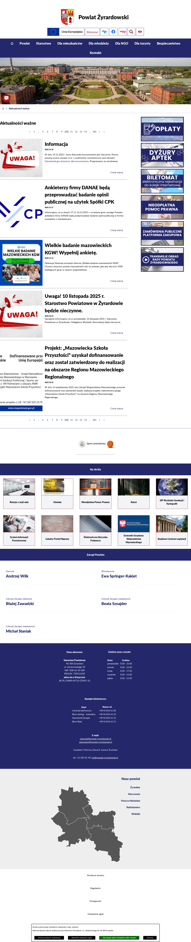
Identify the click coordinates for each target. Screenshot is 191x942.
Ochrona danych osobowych (49, 938)
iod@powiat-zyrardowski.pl (105, 753)
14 (85, 127)
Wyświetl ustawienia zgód (81, 938)
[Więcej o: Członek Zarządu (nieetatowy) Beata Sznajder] (138, 597)
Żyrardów (134, 783)
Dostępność (95, 897)
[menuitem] (12, 39)
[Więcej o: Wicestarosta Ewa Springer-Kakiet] (138, 570)
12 (76, 127)
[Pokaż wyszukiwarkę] (141, 27)
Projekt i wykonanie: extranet (95, 922)
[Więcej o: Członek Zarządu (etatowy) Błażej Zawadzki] (43, 597)
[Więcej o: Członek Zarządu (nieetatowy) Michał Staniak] (43, 625)
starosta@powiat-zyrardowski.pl (95, 734)
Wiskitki (135, 811)
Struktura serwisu (95, 871)
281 (94, 127)
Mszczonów (133, 790)
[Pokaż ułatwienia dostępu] (131, 27)
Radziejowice (132, 804)
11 (71, 127)
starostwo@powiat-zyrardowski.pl (95, 738)
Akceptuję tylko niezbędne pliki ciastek (119, 938)
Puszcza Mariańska (129, 797)
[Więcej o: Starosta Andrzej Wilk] (43, 570)
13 (81, 127)
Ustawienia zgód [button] (95, 910)
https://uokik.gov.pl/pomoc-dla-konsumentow (67, 157)
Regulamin (95, 884)
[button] (6, 98)
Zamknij (150, 938)
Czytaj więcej (116, 168)
